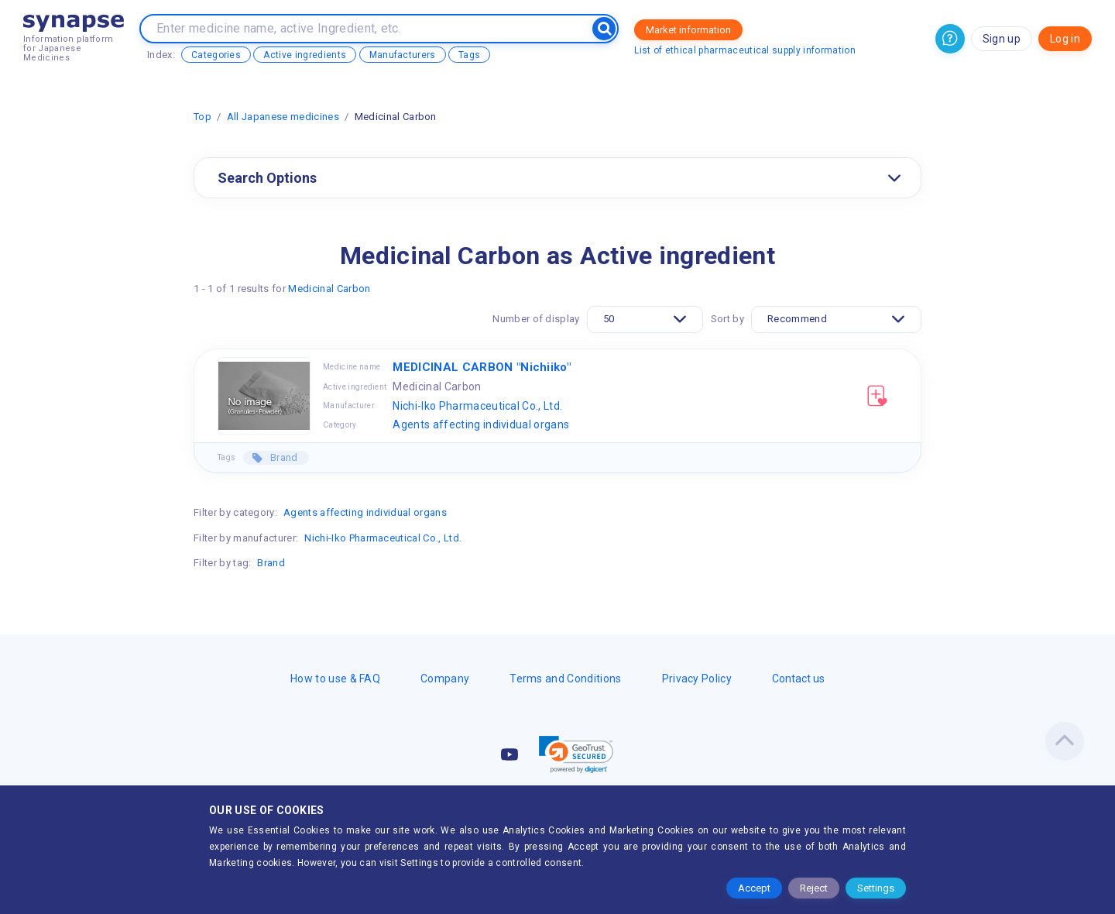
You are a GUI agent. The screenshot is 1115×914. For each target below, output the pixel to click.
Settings (875, 888)
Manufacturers (402, 55)
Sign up (1002, 39)
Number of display (535, 319)
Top (202, 116)
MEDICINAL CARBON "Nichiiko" (482, 367)
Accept (754, 888)
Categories (216, 55)
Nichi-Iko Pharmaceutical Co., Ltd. (477, 406)
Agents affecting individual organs (481, 424)
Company (444, 678)
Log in (1065, 39)
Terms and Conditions (565, 678)
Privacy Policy (697, 678)
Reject (814, 888)
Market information (688, 30)
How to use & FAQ (335, 678)
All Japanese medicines (283, 116)
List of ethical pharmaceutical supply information (745, 50)
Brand (283, 457)
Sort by (727, 319)
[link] (576, 754)
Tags (469, 55)
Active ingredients (304, 55)
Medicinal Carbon (329, 288)
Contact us (798, 678)
